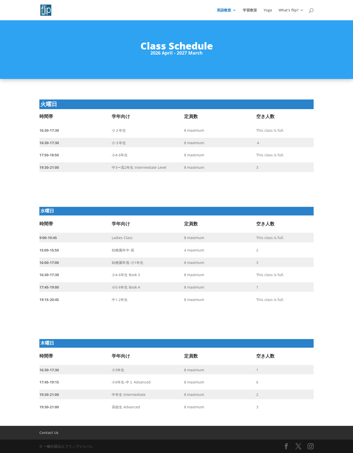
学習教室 (250, 10)
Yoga (268, 10)
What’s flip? (288, 10)
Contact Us (48, 432)
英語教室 (224, 10)
